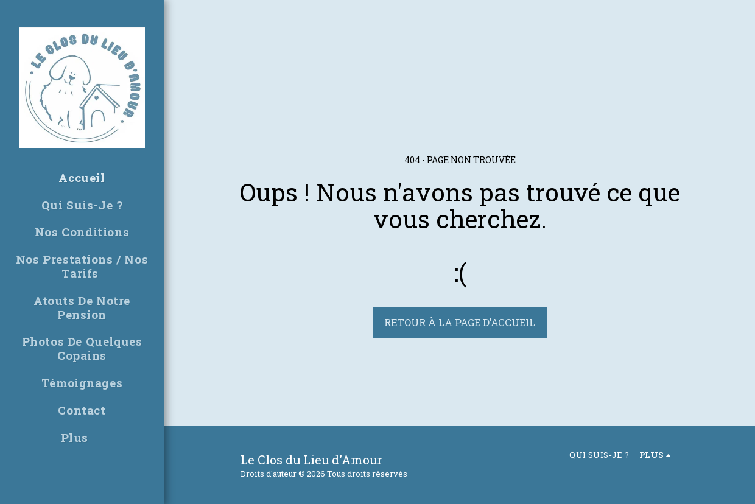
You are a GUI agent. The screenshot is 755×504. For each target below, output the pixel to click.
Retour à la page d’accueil (459, 322)
